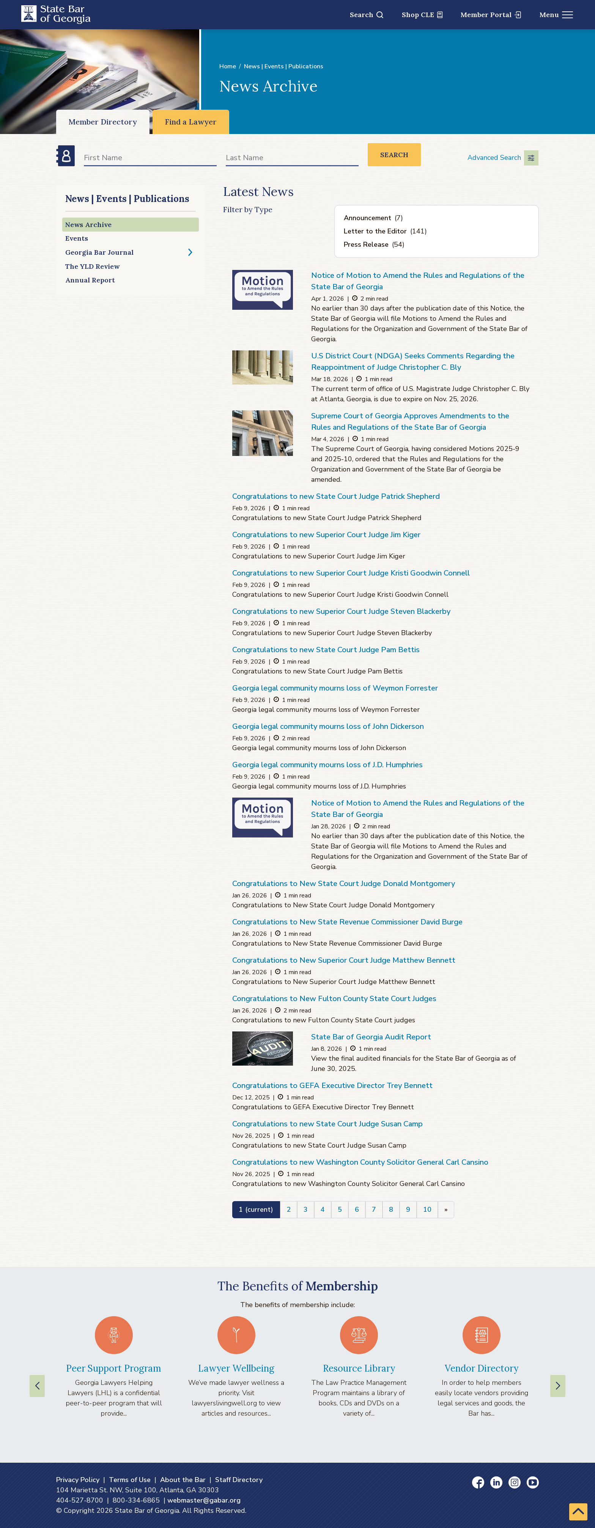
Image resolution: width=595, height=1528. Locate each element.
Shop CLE (422, 14)
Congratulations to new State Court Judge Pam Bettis (326, 650)
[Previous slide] (37, 1386)
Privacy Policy (77, 1479)
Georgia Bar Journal (99, 252)
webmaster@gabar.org (204, 1500)
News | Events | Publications (283, 66)
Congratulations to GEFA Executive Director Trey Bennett (332, 1085)
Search (366, 14)
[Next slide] (557, 1386)
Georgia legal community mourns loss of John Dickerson (328, 726)
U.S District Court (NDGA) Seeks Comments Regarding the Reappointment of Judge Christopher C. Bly (413, 361)
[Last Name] (292, 159)
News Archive (88, 224)
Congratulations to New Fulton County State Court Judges (334, 998)
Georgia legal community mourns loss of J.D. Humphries (327, 765)
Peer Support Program (113, 1368)
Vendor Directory (481, 1368)
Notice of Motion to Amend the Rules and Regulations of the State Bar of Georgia (417, 281)
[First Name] (150, 159)
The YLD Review (92, 266)
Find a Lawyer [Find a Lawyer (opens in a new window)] (191, 121)
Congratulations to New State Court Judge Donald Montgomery (343, 883)
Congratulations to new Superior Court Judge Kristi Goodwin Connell (351, 573)
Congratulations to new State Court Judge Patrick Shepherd (336, 496)
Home (227, 66)
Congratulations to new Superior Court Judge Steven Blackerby (341, 611)
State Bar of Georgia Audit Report (371, 1037)
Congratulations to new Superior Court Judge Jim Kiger (326, 535)
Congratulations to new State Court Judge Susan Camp (327, 1124)
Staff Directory (239, 1479)
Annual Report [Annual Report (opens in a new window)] (90, 280)
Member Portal (491, 14)
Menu (556, 14)
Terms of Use (130, 1479)
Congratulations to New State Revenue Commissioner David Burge (347, 922)
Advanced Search (503, 158)
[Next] (446, 1209)
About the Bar (183, 1479)
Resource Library (359, 1368)
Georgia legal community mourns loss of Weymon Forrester (335, 688)
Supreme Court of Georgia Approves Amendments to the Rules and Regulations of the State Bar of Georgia (410, 421)
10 (427, 1209)
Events (76, 238)
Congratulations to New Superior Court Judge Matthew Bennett (343, 960)
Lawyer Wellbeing (236, 1368)
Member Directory (103, 121)
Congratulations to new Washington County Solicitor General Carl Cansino (360, 1162)
